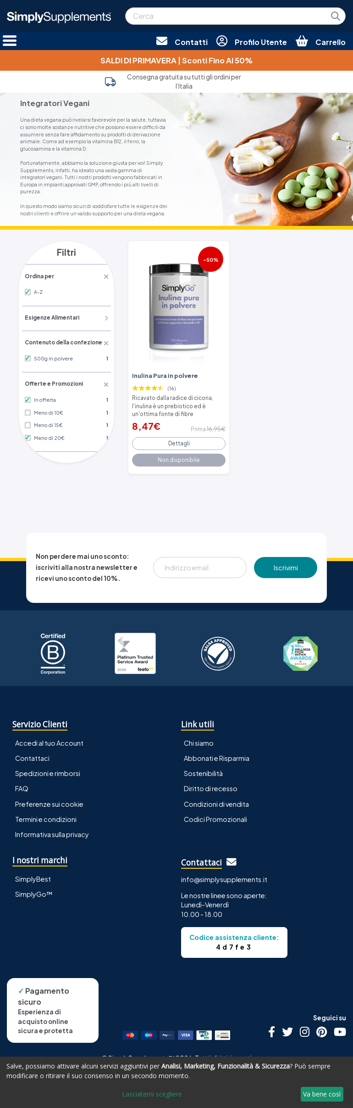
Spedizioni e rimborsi (47, 769)
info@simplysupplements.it (224, 875)
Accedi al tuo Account (49, 739)
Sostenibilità (203, 769)
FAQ (21, 785)
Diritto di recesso (210, 785)
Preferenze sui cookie (49, 800)
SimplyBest (33, 875)
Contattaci (32, 754)
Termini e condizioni (46, 815)
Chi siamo (199, 739)
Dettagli (179, 440)
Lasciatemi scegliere (152, 1094)
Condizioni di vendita (216, 800)
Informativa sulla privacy (52, 830)
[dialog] (176, 1082)
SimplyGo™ (34, 890)
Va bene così (322, 1094)
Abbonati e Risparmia (216, 754)
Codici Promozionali (215, 815)
